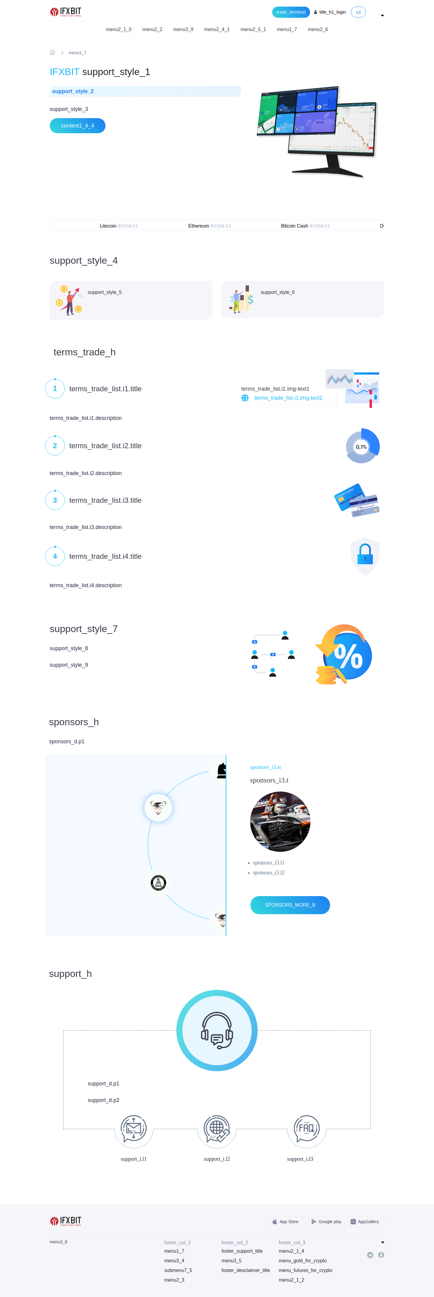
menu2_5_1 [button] (253, 29)
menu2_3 (174, 1280)
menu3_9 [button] (183, 29)
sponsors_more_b (290, 905)
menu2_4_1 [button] (217, 29)
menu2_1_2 (291, 1280)
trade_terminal (291, 11)
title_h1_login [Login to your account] (332, 11)
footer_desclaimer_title (246, 1270)
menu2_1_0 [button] (119, 29)
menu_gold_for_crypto (303, 1260)
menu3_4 (174, 1260)
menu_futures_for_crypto (303, 1270)
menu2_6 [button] (318, 29)
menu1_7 (174, 1251)
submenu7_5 (178, 1270)
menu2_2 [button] (152, 29)
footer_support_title (242, 1251)
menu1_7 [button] (287, 29)
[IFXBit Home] (66, 11)
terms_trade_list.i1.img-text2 (288, 398)
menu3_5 (232, 1260)
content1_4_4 (77, 126)
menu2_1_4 (291, 1251)
